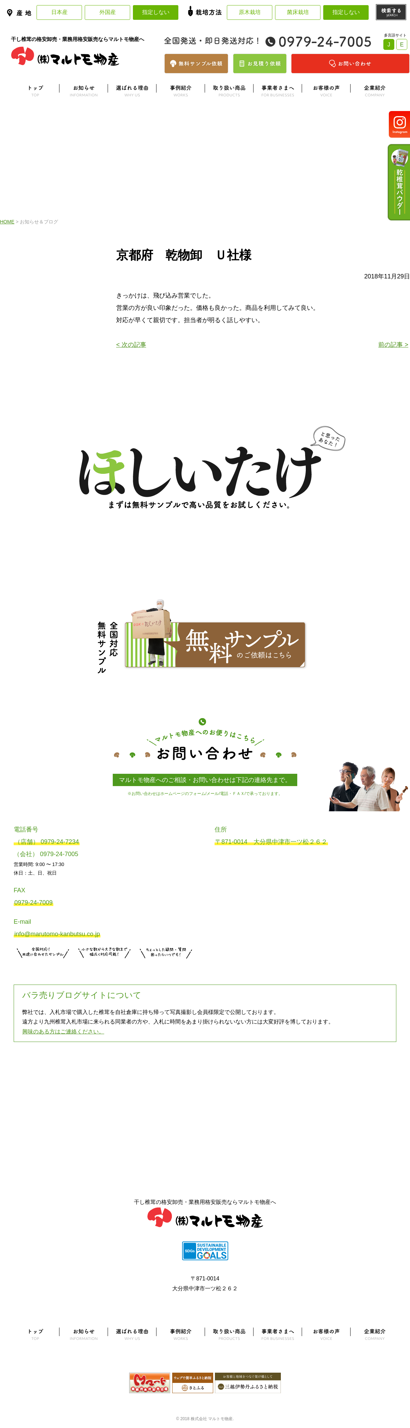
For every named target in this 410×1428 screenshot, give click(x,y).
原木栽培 (250, 12)
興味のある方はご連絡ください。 (63, 1031)
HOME (7, 221)
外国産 (107, 12)
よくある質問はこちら (205, 1076)
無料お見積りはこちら (104, 966)
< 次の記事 (131, 344)
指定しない (155, 12)
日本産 (59, 12)
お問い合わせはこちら (166, 966)
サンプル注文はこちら (43, 966)
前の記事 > (393, 344)
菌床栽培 (298, 12)
